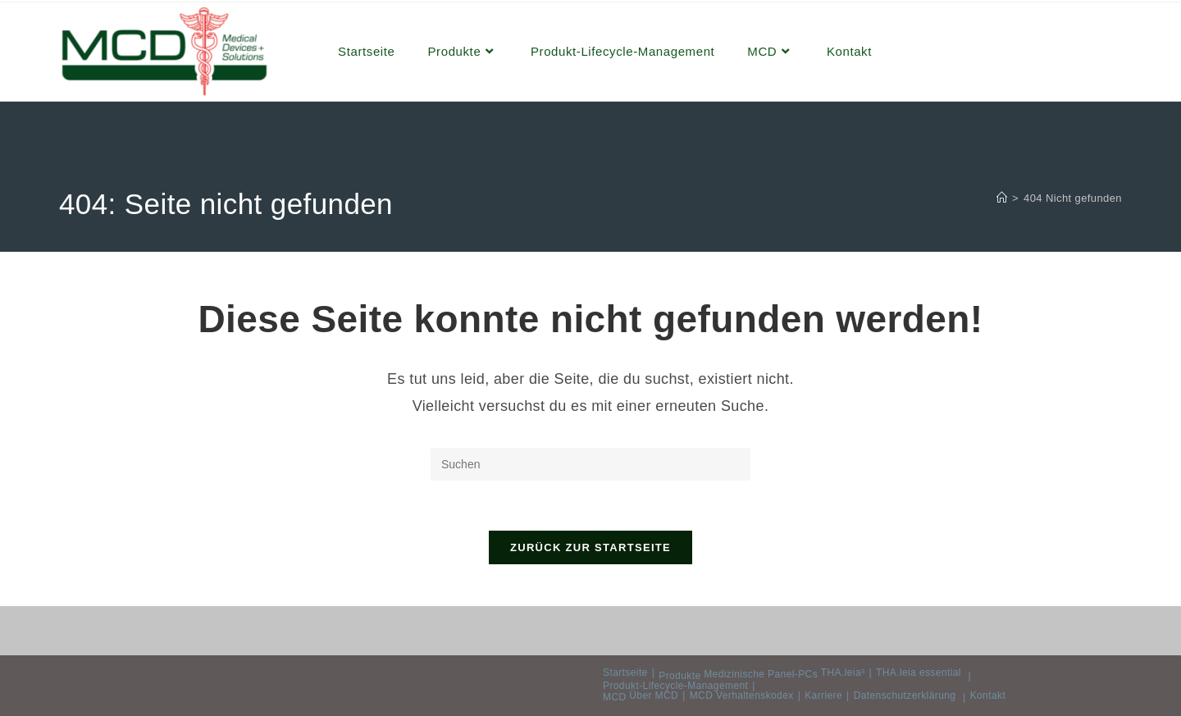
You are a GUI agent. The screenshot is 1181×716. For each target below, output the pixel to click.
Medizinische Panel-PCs (761, 674)
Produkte (679, 676)
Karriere (823, 695)
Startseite (625, 672)
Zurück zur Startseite (590, 547)
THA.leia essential (918, 672)
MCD (615, 697)
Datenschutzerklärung (905, 695)
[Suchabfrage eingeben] (590, 464)
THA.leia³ (843, 672)
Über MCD (653, 695)
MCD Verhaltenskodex (742, 695)
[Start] (1001, 198)
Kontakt (988, 695)
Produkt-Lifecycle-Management (675, 685)
